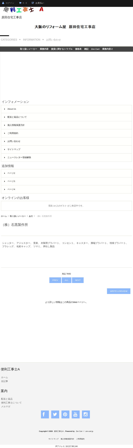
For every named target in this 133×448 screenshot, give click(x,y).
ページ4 (9, 189)
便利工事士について (11, 402)
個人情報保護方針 (14, 125)
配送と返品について (15, 117)
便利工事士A (58, 431)
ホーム (4, 216)
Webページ (78, 302)
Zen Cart (95, 49)
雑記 (86, 49)
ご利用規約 (11, 133)
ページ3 (9, 181)
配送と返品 (7, 399)
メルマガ (5, 406)
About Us (10, 109)
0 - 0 (23, 3)
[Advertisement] (66, 74)
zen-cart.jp (89, 431)
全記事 (4, 381)
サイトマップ (12, 149)
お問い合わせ (53, 39)
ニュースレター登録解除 (17, 157)
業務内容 (44, 49)
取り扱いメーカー (18, 216)
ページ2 (9, 173)
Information (31, 39)
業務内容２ (107, 49)
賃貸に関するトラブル (61, 49)
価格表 (78, 49)
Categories (9, 39)
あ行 (31, 216)
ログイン (8, 3)
